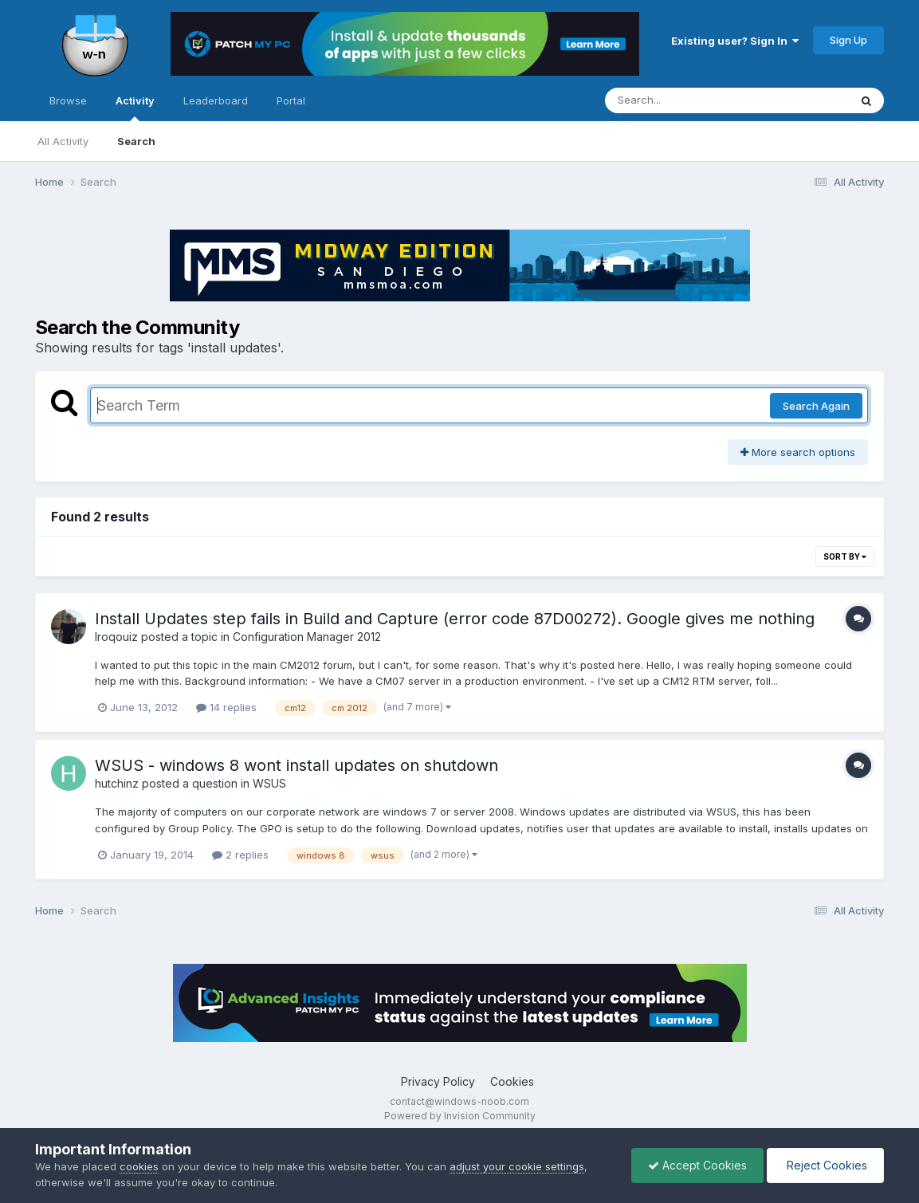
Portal (291, 100)
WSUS (269, 783)
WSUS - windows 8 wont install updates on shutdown (296, 765)
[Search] (683, 100)
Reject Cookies (825, 1165)
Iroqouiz (116, 636)
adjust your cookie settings (517, 1166)
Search (136, 141)
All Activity (62, 141)
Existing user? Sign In (735, 40)
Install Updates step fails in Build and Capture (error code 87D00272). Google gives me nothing (455, 618)
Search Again (816, 405)
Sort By (844, 556)
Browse (68, 100)
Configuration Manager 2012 (307, 636)
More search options (797, 452)
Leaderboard (215, 100)
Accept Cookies (697, 1165)
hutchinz (117, 783)
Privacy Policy (438, 1081)
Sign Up (848, 39)
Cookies (512, 1081)
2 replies (240, 854)
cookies (139, 1166)
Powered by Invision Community (460, 1116)
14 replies (226, 707)
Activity (135, 107)
